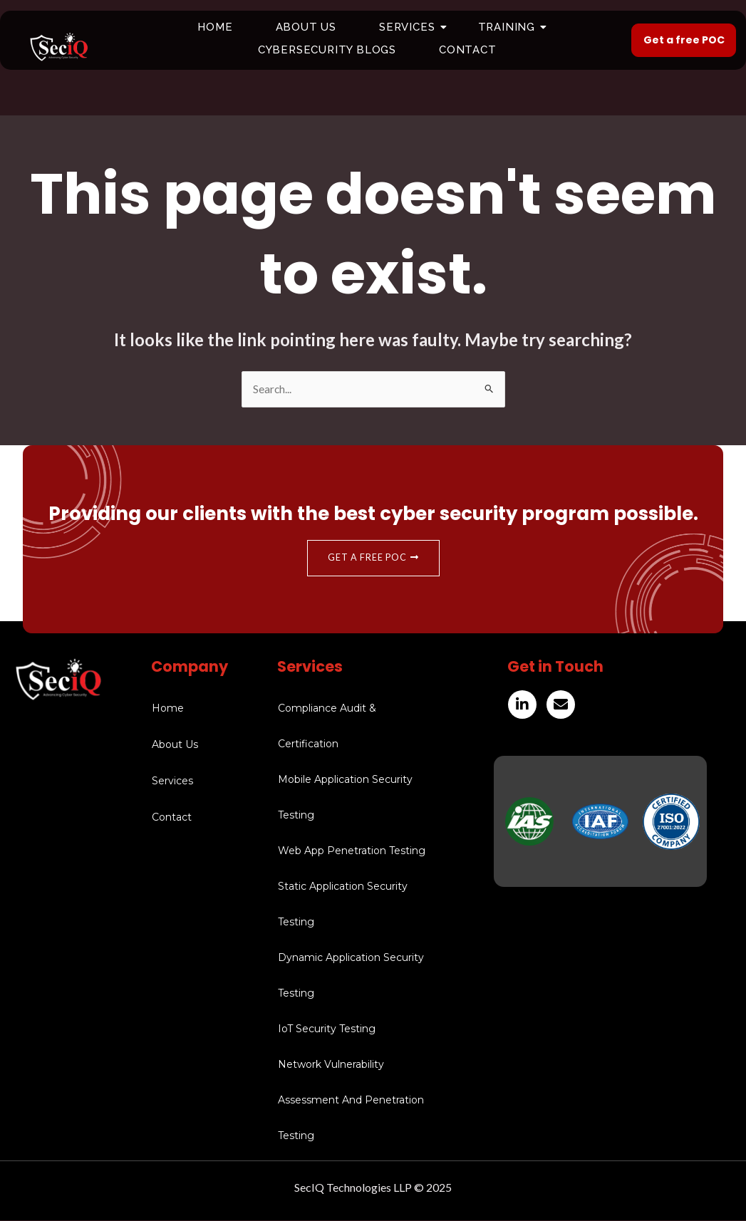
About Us (306, 27)
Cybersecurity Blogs (327, 49)
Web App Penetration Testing (351, 851)
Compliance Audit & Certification (327, 726)
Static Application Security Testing (343, 904)
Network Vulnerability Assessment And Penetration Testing (351, 1101)
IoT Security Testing (326, 1029)
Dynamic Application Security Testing (351, 976)
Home (214, 27)
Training (512, 27)
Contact (468, 49)
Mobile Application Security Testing (345, 798)
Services (412, 27)
